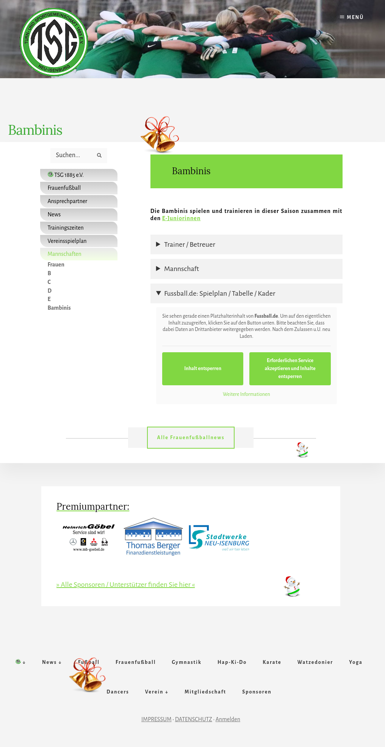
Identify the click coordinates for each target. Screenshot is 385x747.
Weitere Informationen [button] (246, 394)
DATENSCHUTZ (193, 719)
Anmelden (228, 719)
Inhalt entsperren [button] (202, 368)
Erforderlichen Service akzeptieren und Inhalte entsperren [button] (289, 368)
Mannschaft (181, 269)
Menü (355, 17)
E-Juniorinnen (181, 218)
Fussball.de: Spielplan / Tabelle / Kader (219, 293)
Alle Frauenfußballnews (190, 437)
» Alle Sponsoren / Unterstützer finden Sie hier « (125, 584)
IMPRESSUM (156, 719)
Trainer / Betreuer (189, 244)
